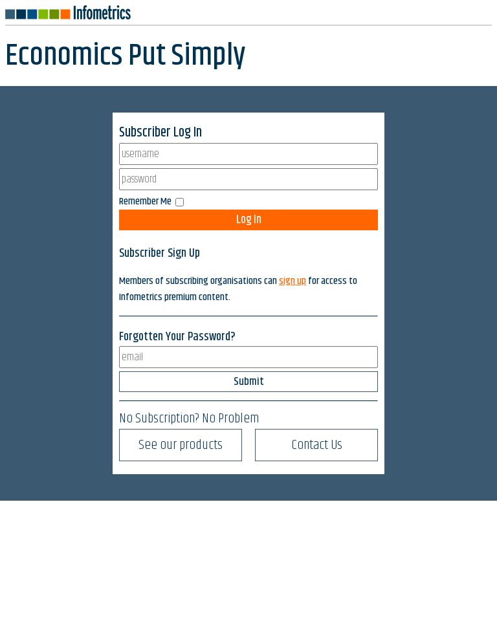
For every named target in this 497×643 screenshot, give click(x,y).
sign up (292, 281)
